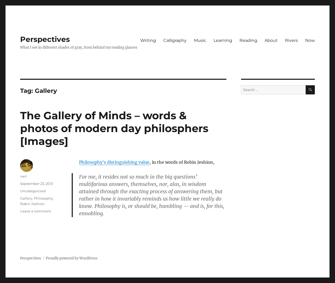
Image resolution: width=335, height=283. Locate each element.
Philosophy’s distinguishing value (114, 162)
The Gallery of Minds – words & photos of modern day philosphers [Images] (114, 128)
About (271, 40)
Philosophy (43, 198)
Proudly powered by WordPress (72, 258)
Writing (148, 40)
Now (310, 40)
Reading (248, 40)
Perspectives (45, 39)
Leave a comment (35, 211)
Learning (223, 40)
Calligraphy (175, 40)
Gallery (26, 198)
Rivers (291, 40)
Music (200, 40)
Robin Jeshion (32, 204)
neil (23, 176)
